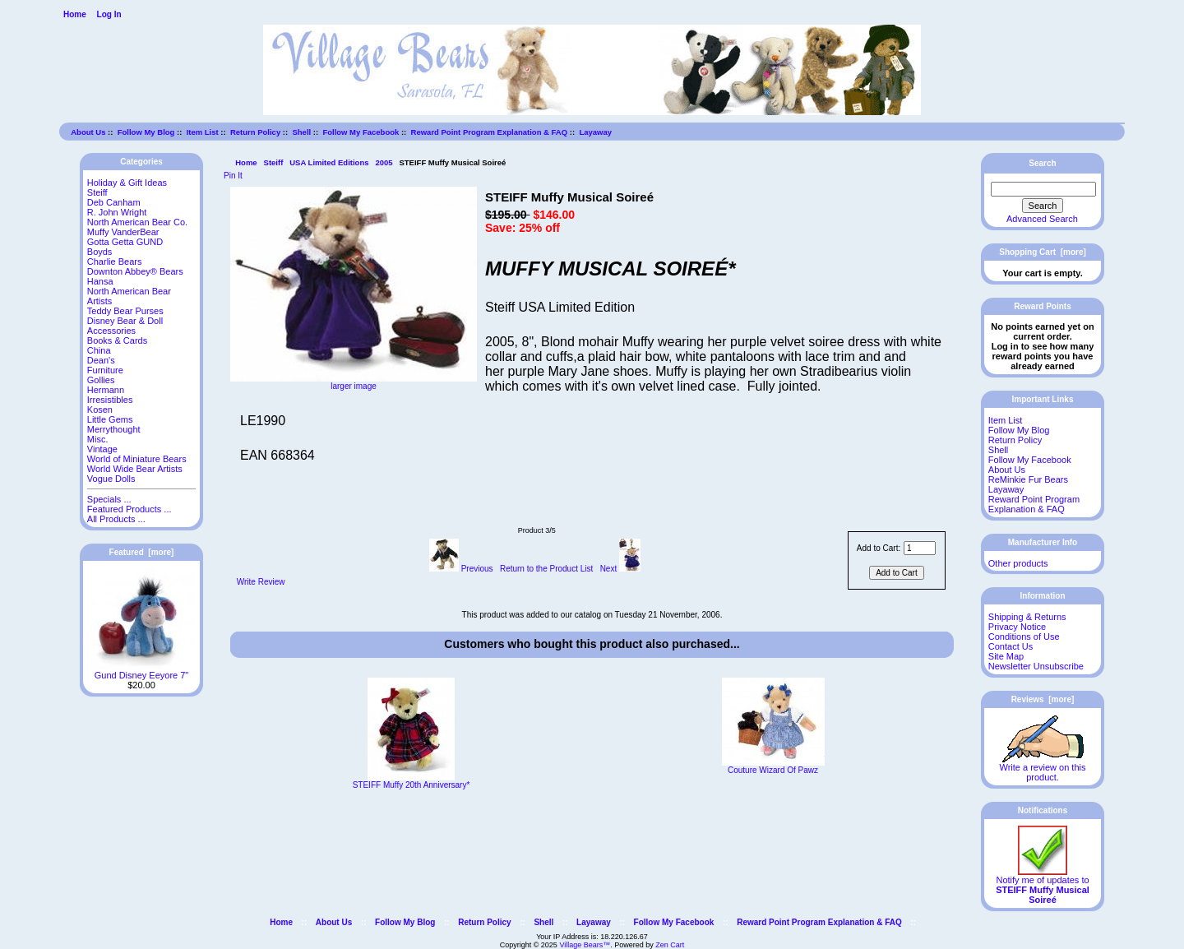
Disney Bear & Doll (125, 321)
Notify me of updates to (1042, 886)
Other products (1018, 563)
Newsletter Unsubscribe (1036, 666)
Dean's (101, 360)
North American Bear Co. (137, 222)
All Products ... (116, 519)
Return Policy (255, 132)
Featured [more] (141, 552)
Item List (203, 132)
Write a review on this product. (1043, 768)
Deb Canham (114, 202)
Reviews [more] (1043, 699)
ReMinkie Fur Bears (1028, 479)
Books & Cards (117, 340)
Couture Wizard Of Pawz (773, 770)
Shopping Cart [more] (1042, 252)
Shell (301, 132)
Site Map (1006, 656)
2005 (383, 162)
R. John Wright (117, 212)
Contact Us (1010, 646)
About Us (88, 132)
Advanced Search (1042, 219)
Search (1042, 163)
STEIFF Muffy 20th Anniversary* (411, 784)
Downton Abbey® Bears (135, 271)
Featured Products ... (129, 509)
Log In (109, 14)
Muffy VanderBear (123, 232)
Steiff (274, 162)
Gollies (101, 380)
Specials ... (109, 499)
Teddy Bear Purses (125, 311)
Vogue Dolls (111, 479)
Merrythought (114, 429)
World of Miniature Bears (137, 459)
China (99, 350)
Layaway (595, 132)
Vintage (102, 449)
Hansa (100, 281)
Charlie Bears (114, 261)
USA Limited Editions (328, 162)
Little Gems (110, 419)
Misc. (98, 439)
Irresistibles (110, 400)
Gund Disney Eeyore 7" (141, 671)
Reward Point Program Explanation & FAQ (489, 132)
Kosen (100, 409)
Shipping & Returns (1027, 617)
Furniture (105, 370)
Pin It (233, 175)
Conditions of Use (1024, 636)
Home (74, 14)
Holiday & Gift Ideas (127, 182)
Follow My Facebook (360, 132)
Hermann (105, 390)
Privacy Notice (1017, 627)
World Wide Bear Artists (135, 469)
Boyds (100, 252)
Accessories (111, 331)
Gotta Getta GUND (125, 242)
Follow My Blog (146, 132)
